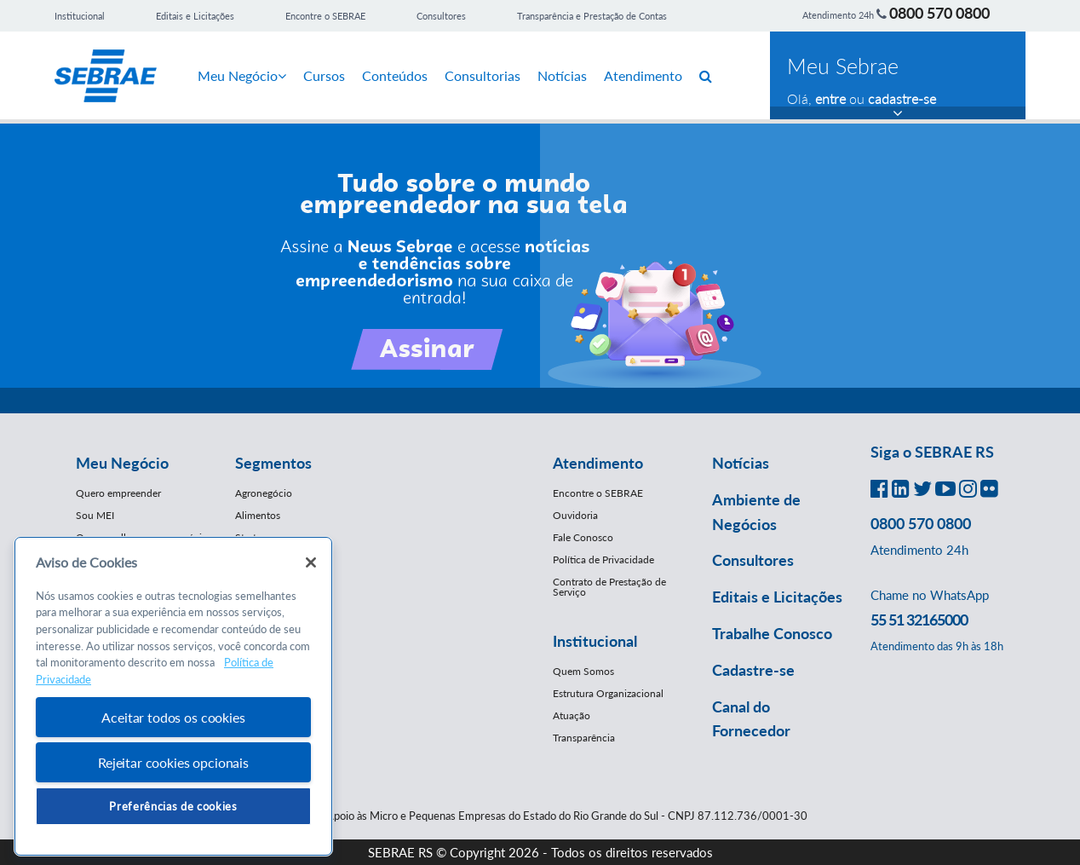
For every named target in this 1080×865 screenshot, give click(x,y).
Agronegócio (263, 493)
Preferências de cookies (173, 806)
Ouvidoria (575, 515)
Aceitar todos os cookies (172, 717)
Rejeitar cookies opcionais (173, 762)
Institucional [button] (595, 640)
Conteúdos (395, 75)
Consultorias (482, 75)
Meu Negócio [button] (122, 462)
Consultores (441, 15)
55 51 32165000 (919, 619)
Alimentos (257, 515)
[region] (173, 696)
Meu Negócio (242, 75)
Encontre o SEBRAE (325, 15)
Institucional (80, 15)
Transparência (584, 737)
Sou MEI (95, 515)
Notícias (562, 75)
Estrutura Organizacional (608, 693)
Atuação (571, 715)
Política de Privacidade (603, 559)
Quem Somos (583, 671)
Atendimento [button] (598, 462)
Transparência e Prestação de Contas (592, 15)
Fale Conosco (583, 537)
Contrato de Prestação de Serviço (609, 586)
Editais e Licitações (195, 15)
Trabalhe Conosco (772, 633)
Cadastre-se (753, 669)
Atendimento (643, 75)
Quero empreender (118, 493)
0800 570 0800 (939, 12)
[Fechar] (311, 562)
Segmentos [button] (273, 462)
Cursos (324, 75)
